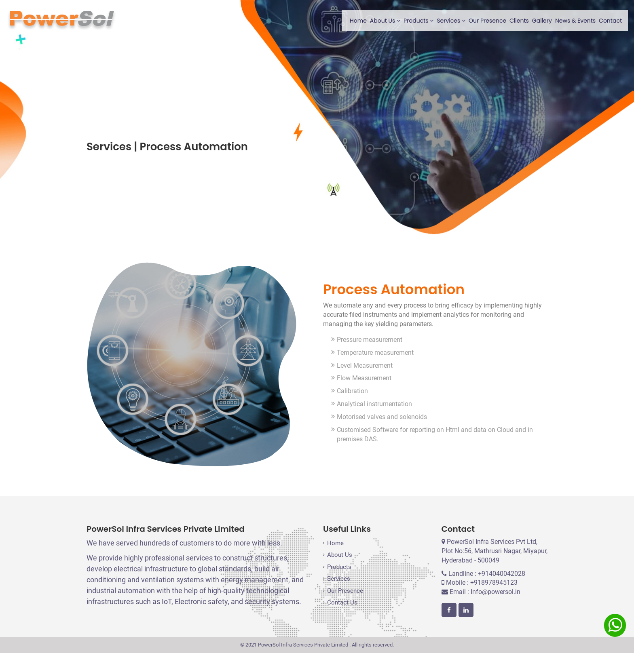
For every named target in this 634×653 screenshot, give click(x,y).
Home (358, 21)
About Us (385, 21)
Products (418, 21)
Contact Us (342, 602)
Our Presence (487, 21)
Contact (610, 21)
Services (451, 21)
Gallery (542, 21)
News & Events (575, 21)
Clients (519, 21)
